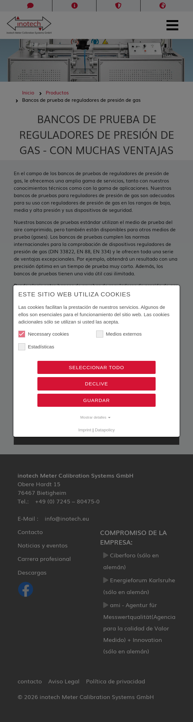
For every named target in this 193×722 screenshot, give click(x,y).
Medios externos (119, 334)
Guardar (96, 400)
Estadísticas (36, 346)
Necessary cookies (43, 334)
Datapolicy (105, 430)
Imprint (84, 430)
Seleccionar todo (96, 367)
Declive (96, 383)
